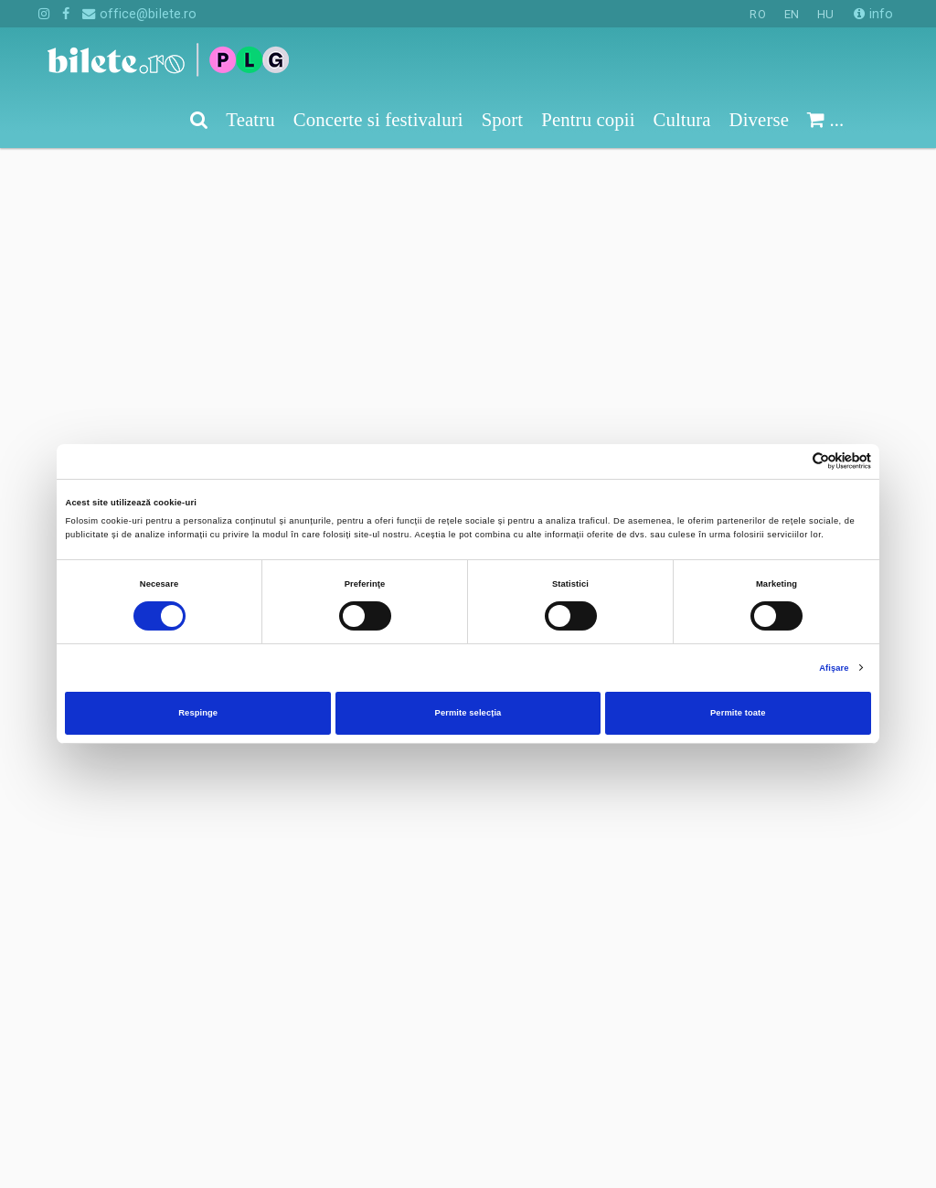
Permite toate (738, 712)
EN (791, 14)
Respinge (198, 712)
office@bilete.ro (139, 13)
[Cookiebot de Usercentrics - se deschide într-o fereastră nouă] (791, 461)
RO (757, 14)
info (873, 13)
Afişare (833, 668)
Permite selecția (468, 712)
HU (825, 14)
